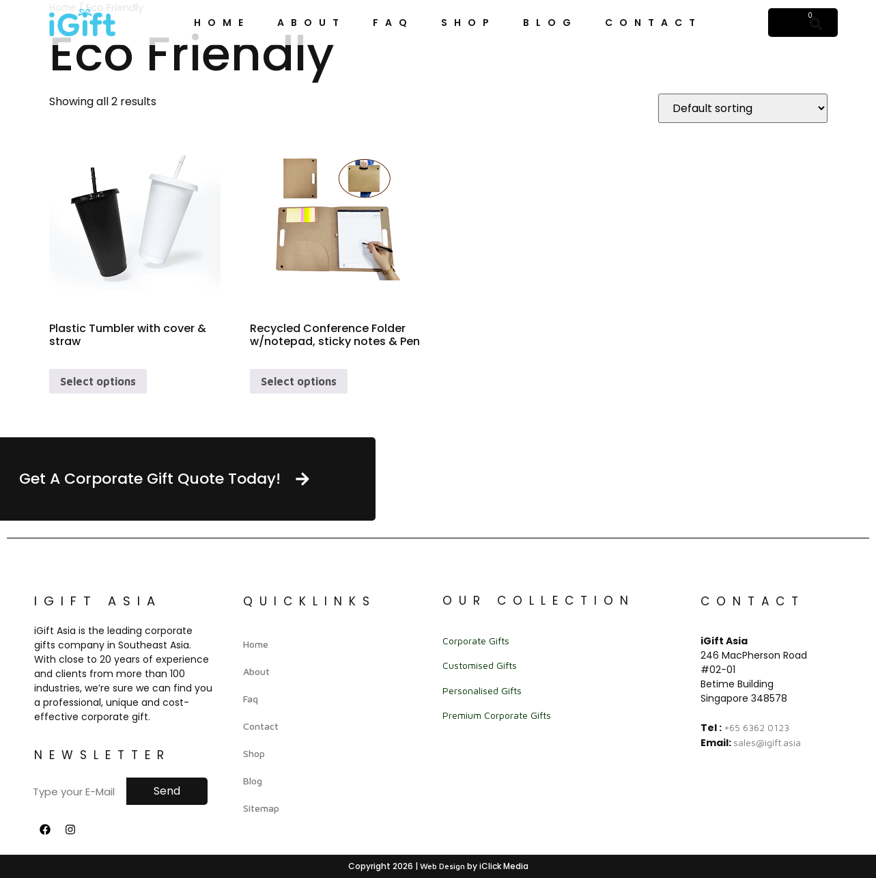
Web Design (442, 866)
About (311, 22)
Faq (393, 22)
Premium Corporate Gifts (496, 715)
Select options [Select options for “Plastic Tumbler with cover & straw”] (98, 381)
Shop (468, 22)
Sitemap (261, 808)
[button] (816, 23)
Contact (653, 22)
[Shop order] (743, 108)
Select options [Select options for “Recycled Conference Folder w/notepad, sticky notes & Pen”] (299, 381)
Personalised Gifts (482, 690)
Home (222, 22)
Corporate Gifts (475, 640)
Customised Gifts (479, 665)
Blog (550, 22)
